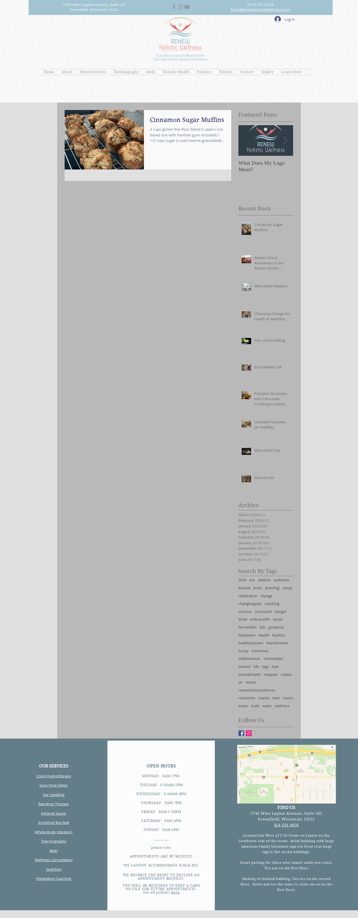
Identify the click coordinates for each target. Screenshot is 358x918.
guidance (276, 627)
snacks (263, 698)
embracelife (260, 619)
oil (240, 682)
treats (243, 705)
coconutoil (263, 611)
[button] (67, 72)
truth (255, 705)
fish (263, 627)
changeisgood (250, 603)
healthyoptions (250, 643)
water (267, 705)
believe (244, 588)
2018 (242, 580)
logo (265, 666)
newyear (271, 674)
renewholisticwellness (256, 690)
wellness (282, 705)
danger (281, 611)
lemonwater (273, 658)
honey (243, 650)
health (264, 635)
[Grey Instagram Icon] (180, 7)
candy (287, 588)
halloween (247, 635)
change (266, 596)
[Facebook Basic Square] (241, 733)
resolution (246, 698)
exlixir (278, 619)
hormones (260, 650)
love (275, 666)
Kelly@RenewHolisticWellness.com (260, 9)
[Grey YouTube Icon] (187, 7)
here (175, 892)
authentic (282, 580)
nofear (286, 674)
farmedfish (247, 627)
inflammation (249, 658)
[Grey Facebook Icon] (174, 7)
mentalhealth (249, 674)
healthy (278, 635)
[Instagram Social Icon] (249, 733)
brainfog (272, 588)
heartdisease (277, 643)
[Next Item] (285, 140)
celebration (247, 596)
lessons (244, 666)
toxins (288, 698)
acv (252, 580)
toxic (276, 698)
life (256, 666)
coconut (245, 611)
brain (257, 588)
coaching (272, 603)
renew (250, 682)
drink (242, 619)
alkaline (264, 580)
